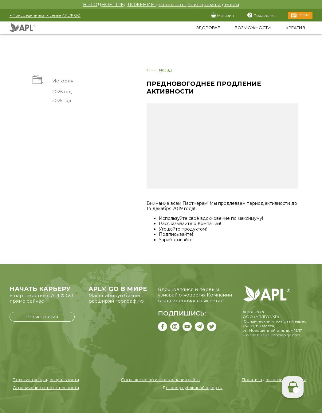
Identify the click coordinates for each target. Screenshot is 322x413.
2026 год (62, 91)
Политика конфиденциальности (46, 379)
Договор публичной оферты (192, 387)
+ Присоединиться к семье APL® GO (45, 15)
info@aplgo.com (285, 335)
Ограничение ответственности (46, 387)
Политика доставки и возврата (274, 379)
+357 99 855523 (256, 335)
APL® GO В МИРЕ (117, 289)
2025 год (61, 100)
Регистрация (42, 316)
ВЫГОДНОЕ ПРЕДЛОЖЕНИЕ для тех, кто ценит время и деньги (161, 4)
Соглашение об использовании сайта (160, 379)
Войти (304, 15)
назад (159, 70)
